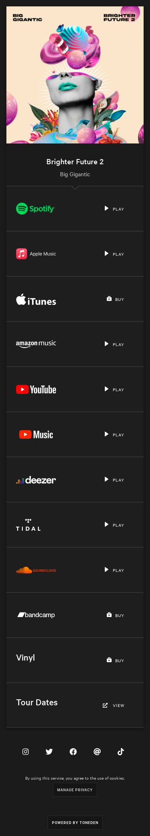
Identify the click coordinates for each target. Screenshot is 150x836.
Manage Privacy (75, 789)
